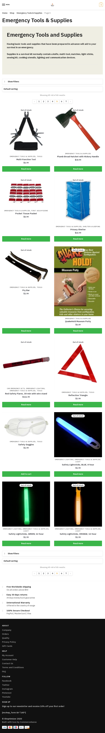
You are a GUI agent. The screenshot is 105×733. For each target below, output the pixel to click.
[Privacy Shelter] (78, 200)
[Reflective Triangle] (78, 364)
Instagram (7, 689)
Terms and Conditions (13, 668)
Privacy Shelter (78, 229)
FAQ (4, 672)
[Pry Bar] (26, 266)
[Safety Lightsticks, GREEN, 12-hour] (26, 504)
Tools (40, 157)
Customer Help (9, 660)
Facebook (6, 681)
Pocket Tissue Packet (26, 213)
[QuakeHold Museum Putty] (78, 281)
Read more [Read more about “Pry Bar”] (26, 331)
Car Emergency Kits (16, 389)
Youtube (6, 697)
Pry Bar (26, 290)
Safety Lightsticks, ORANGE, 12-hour (78, 534)
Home (4, 13)
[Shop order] (52, 89)
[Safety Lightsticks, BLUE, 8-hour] (78, 435)
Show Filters (13, 81)
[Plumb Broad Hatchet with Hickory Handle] (78, 128)
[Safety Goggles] (26, 426)
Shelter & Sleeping (91, 227)
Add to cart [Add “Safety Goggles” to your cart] (26, 474)
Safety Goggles (26, 445)
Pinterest (6, 693)
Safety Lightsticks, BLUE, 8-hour (78, 465)
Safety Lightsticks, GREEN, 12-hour (26, 534)
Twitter (5, 685)
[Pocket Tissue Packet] (26, 192)
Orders (5, 634)
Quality (5, 638)
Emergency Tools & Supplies (29, 13)
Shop (12, 13)
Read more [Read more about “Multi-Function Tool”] (26, 169)
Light (78, 462)
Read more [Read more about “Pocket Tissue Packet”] (26, 239)
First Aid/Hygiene (39, 211)
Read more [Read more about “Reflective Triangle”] (78, 405)
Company (6, 630)
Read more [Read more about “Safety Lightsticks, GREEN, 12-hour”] (26, 544)
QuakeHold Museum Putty (78, 321)
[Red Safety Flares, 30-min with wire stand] (26, 363)
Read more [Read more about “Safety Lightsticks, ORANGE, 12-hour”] (78, 544)
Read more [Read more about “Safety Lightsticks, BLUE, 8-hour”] (78, 474)
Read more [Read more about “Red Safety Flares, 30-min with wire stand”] (26, 405)
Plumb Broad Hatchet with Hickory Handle (78, 156)
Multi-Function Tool (26, 159)
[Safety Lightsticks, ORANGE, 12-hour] (78, 504)
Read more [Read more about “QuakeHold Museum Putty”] (78, 331)
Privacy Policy (9, 642)
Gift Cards (7, 646)
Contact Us (7, 664)
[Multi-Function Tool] (26, 130)
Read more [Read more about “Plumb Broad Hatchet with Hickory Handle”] (78, 169)
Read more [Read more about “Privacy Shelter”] (78, 239)
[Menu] (3, 5)
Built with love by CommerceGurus (19, 722)
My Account (8, 656)
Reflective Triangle (78, 395)
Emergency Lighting (35, 389)
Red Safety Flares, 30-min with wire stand (26, 394)
